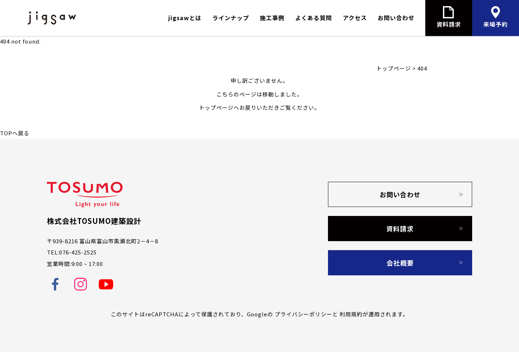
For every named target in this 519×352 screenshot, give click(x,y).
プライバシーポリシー (303, 314)
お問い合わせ (396, 17)
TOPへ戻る (15, 133)
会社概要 (400, 262)
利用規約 (351, 314)
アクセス (355, 17)
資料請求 (400, 228)
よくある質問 (313, 17)
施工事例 (272, 17)
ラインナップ (230, 17)
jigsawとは (184, 17)
